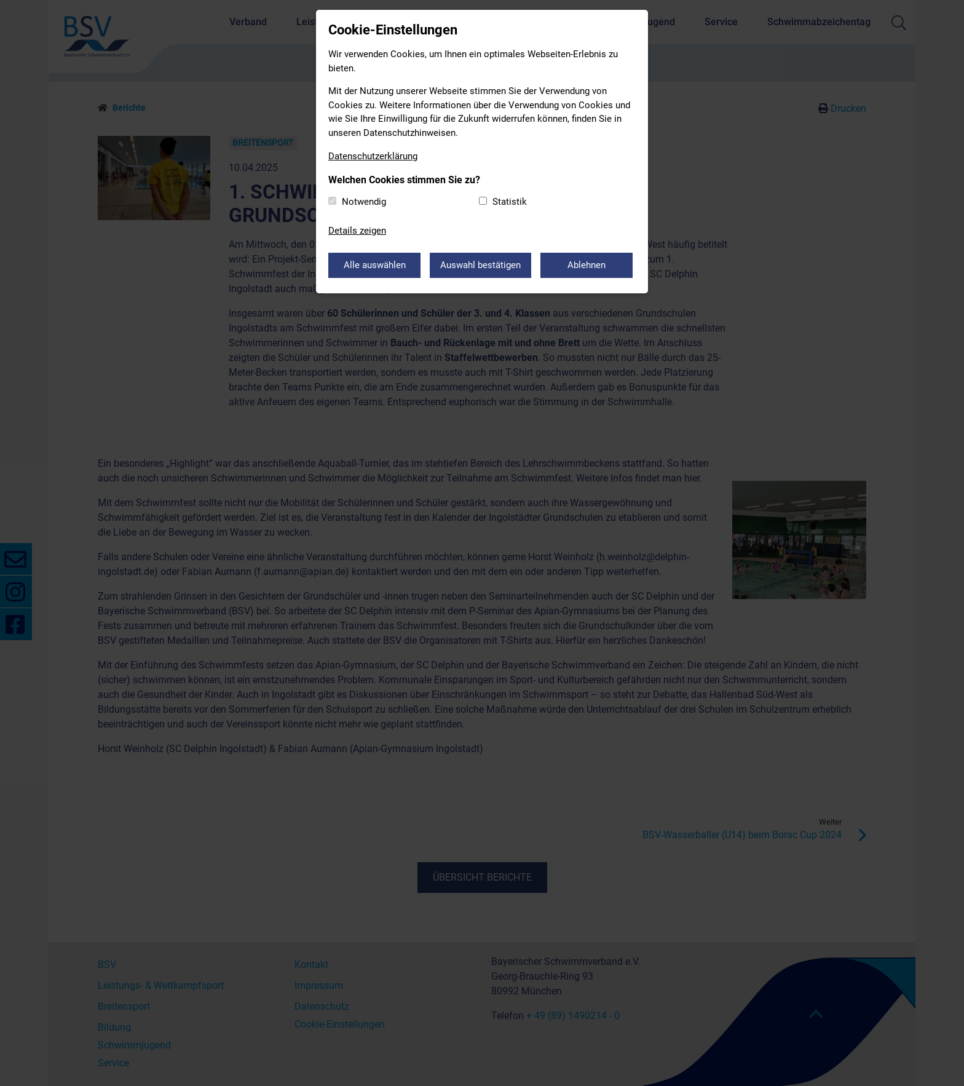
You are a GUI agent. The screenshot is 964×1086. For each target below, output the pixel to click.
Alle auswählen (375, 265)
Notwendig (364, 201)
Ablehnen (586, 265)
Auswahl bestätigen (480, 265)
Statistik (509, 201)
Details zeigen (357, 230)
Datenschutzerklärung (372, 156)
